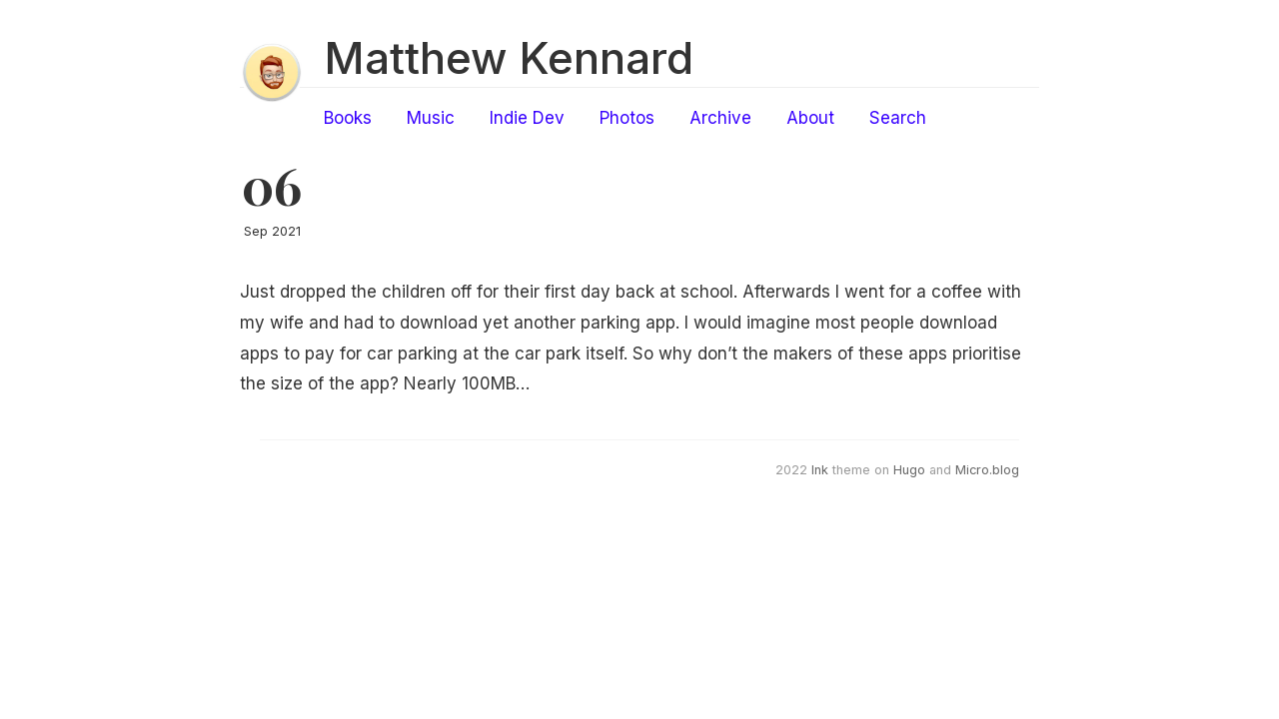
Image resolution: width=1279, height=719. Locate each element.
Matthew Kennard (508, 58)
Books (348, 118)
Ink (819, 469)
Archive (720, 118)
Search (897, 118)
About (810, 118)
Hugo (909, 469)
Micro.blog (987, 469)
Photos (627, 118)
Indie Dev (527, 118)
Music (431, 118)
